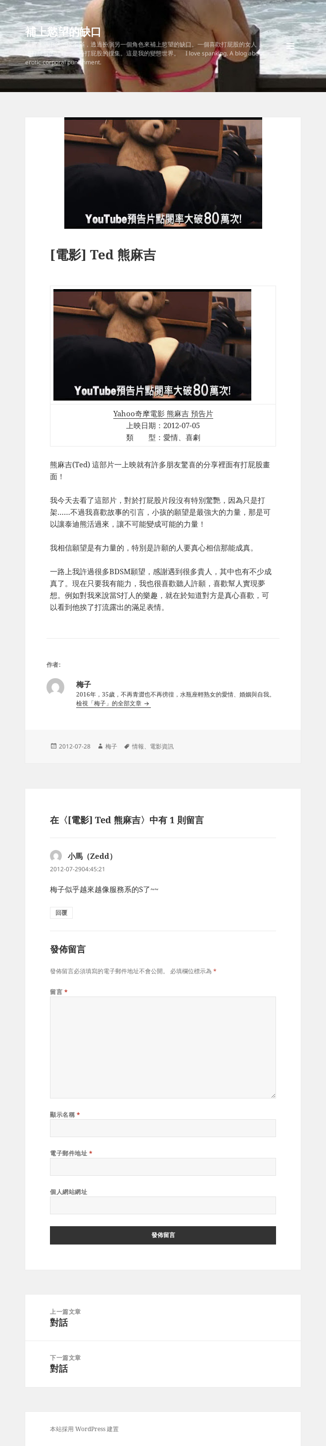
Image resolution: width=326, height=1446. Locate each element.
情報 (138, 746)
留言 (59, 992)
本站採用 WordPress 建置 (84, 1429)
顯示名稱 (65, 1114)
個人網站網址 (68, 1192)
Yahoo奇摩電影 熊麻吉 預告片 (163, 413)
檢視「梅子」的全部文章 (109, 703)
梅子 (111, 746)
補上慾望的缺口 (63, 31)
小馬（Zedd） (92, 856)
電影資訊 (162, 746)
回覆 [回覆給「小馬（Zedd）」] (61, 912)
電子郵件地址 (71, 1153)
